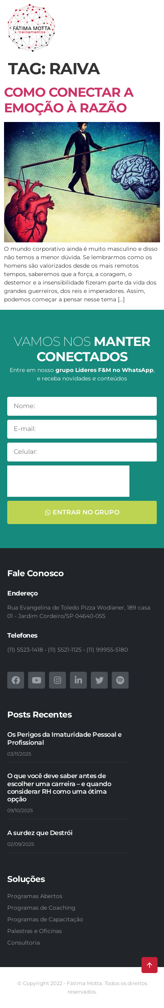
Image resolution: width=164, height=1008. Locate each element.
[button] (148, 32)
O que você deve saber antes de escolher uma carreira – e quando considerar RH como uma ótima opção (59, 787)
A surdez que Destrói (39, 833)
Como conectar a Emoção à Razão (68, 99)
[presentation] (68, 481)
